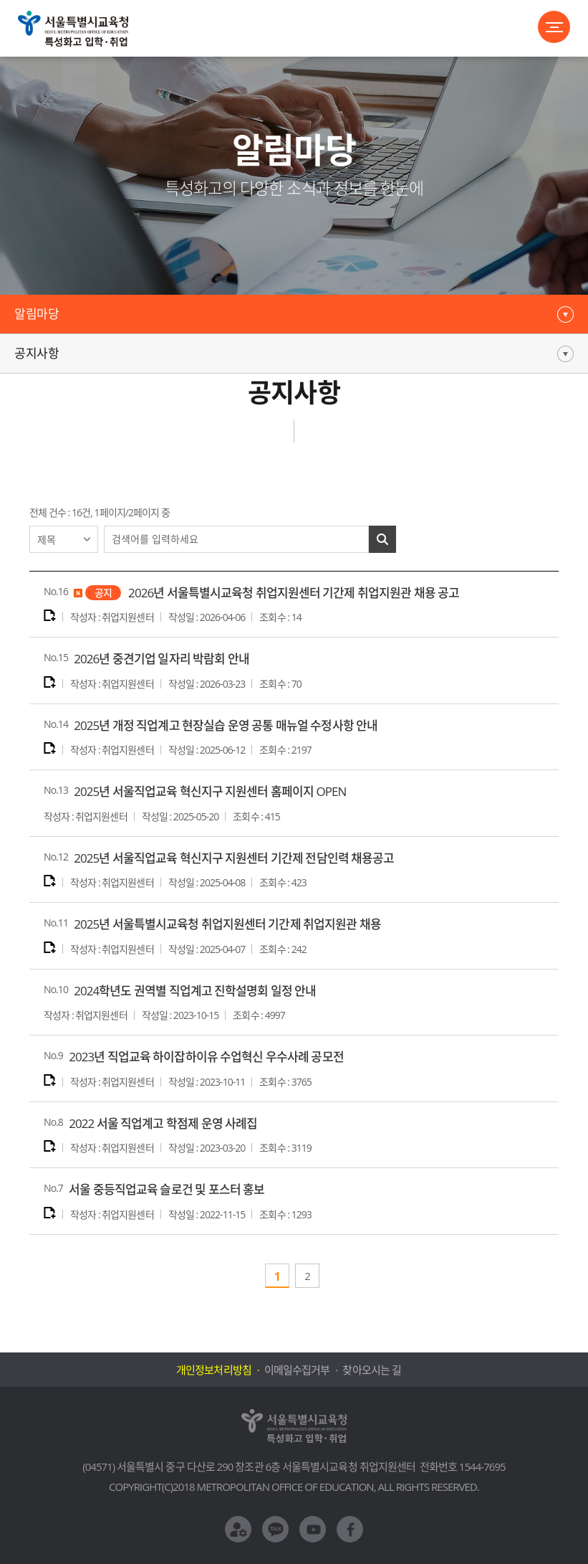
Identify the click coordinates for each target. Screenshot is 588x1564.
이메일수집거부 (296, 1369)
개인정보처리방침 (213, 1369)
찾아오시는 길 (371, 1369)
